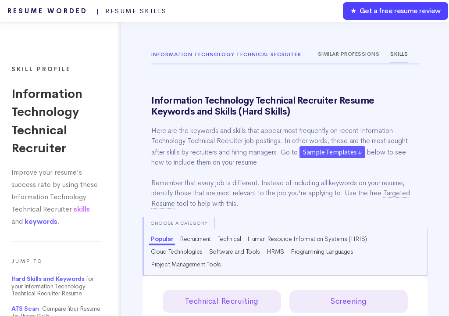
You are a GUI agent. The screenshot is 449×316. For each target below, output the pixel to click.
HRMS (275, 251)
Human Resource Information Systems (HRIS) (307, 239)
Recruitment (195, 239)
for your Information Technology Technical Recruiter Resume (52, 286)
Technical (229, 239)
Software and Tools (234, 251)
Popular (162, 239)
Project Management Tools (186, 264)
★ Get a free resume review (395, 10)
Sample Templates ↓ (332, 151)
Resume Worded (87, 11)
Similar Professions (349, 53)
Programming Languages (322, 251)
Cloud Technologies (177, 251)
